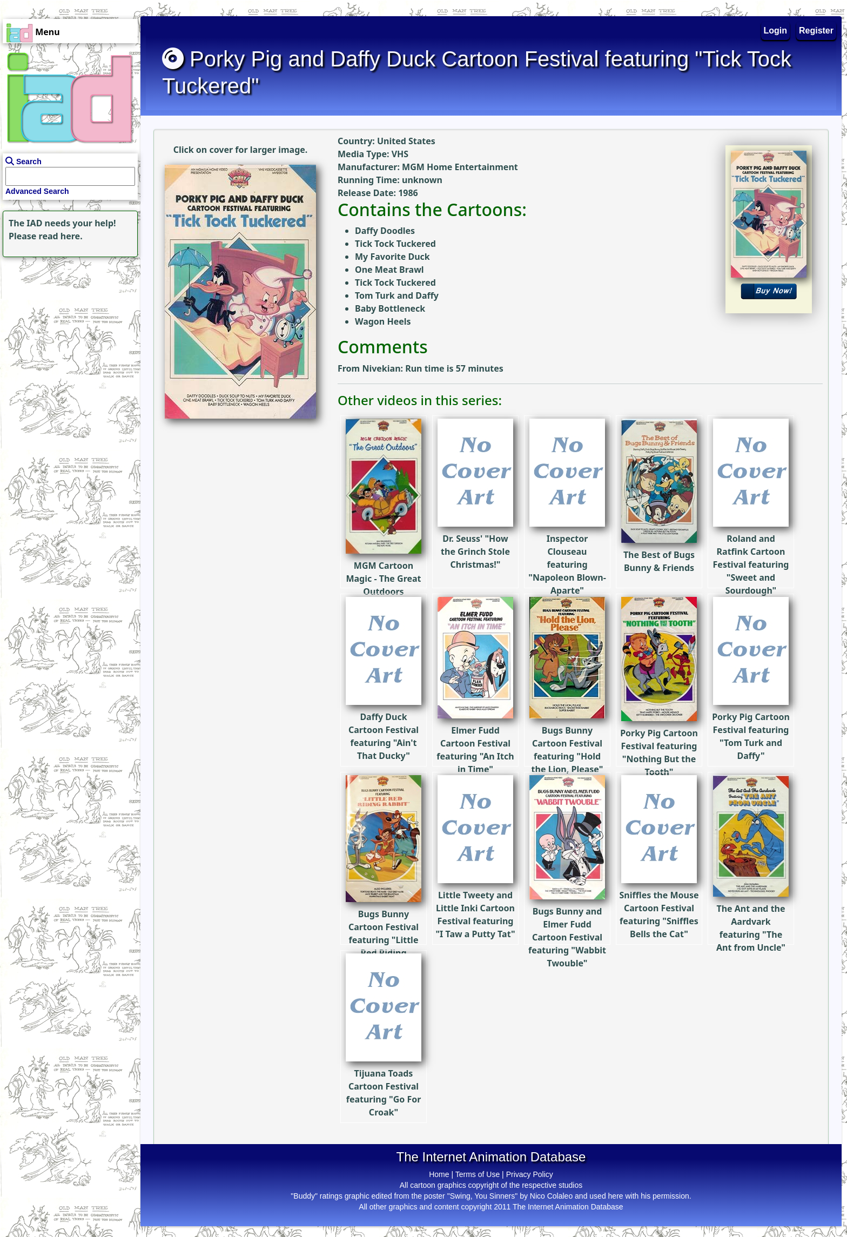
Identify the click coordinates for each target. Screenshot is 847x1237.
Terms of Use (477, 1174)
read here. (61, 236)
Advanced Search (37, 191)
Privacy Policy (529, 1174)
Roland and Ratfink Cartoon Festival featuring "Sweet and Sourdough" (751, 532)
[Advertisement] (67, 327)
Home (439, 1174)
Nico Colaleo (551, 1196)
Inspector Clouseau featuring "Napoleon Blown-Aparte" (567, 532)
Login (776, 30)
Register (816, 30)
